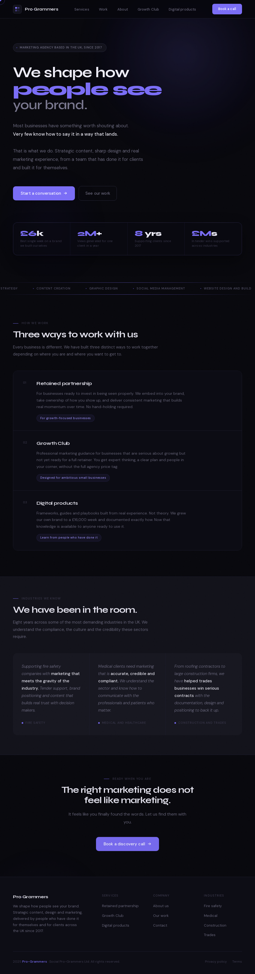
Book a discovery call (127, 850)
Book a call (227, 8)
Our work (160, 915)
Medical (210, 915)
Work (103, 9)
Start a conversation (44, 195)
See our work (97, 195)
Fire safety (213, 906)
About (122, 9)
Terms (237, 961)
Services (81, 9)
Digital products (182, 9)
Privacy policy (216, 961)
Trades (210, 935)
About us (161, 906)
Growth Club (148, 9)
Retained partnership (120, 906)
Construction (215, 925)
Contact (160, 925)
